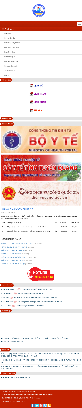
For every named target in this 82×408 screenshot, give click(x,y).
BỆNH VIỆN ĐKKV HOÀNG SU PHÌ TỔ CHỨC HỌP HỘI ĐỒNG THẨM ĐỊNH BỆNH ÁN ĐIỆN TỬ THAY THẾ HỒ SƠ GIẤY (41, 361)
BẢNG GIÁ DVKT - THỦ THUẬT (16, 260)
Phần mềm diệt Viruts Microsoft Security (15, 377)
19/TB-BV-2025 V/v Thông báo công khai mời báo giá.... (23, 293)
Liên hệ (5, 75)
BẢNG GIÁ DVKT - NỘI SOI (15, 254)
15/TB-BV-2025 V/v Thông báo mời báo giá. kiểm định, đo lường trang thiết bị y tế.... (32, 302)
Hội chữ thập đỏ (8, 57)
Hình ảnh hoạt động (10, 61)
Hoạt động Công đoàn (10, 47)
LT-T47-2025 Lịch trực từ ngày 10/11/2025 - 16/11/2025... (23, 306)
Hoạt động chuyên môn (11, 43)
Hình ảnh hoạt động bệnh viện (12, 342)
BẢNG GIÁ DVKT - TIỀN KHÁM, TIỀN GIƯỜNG (21, 244)
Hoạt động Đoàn (8, 52)
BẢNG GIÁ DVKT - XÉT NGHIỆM (16, 250)
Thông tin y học (8, 70)
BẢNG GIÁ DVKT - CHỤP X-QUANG (18, 247)
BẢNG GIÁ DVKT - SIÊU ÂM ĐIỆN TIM (18, 257)
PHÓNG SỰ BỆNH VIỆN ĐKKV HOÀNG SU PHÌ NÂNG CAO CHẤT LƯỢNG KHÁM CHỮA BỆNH (35, 338)
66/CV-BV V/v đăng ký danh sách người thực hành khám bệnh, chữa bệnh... (30, 298)
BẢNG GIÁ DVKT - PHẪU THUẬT (17, 264)
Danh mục (7, 29)
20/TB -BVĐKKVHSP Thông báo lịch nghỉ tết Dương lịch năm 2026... (27, 289)
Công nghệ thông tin (10, 66)
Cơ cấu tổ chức (8, 38)
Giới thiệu (6, 33)
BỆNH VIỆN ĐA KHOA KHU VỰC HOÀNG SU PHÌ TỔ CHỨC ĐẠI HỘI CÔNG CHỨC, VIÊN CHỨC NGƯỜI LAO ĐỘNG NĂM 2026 (39, 367)
